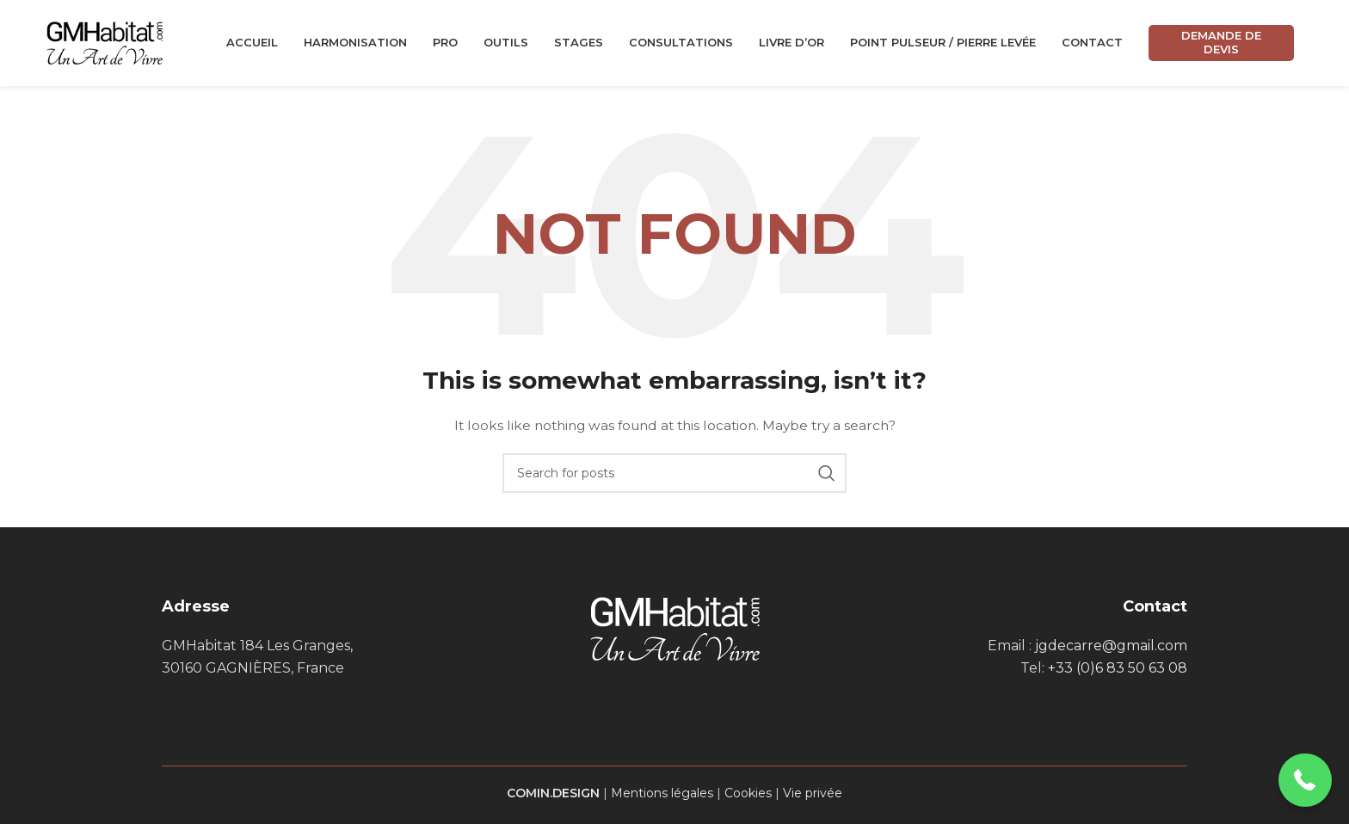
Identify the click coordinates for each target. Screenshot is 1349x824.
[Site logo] (104, 42)
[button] (1305, 780)
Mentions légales (662, 793)
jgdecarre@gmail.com (1111, 645)
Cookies (748, 793)
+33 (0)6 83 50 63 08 (1117, 668)
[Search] (674, 473)
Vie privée (812, 793)
